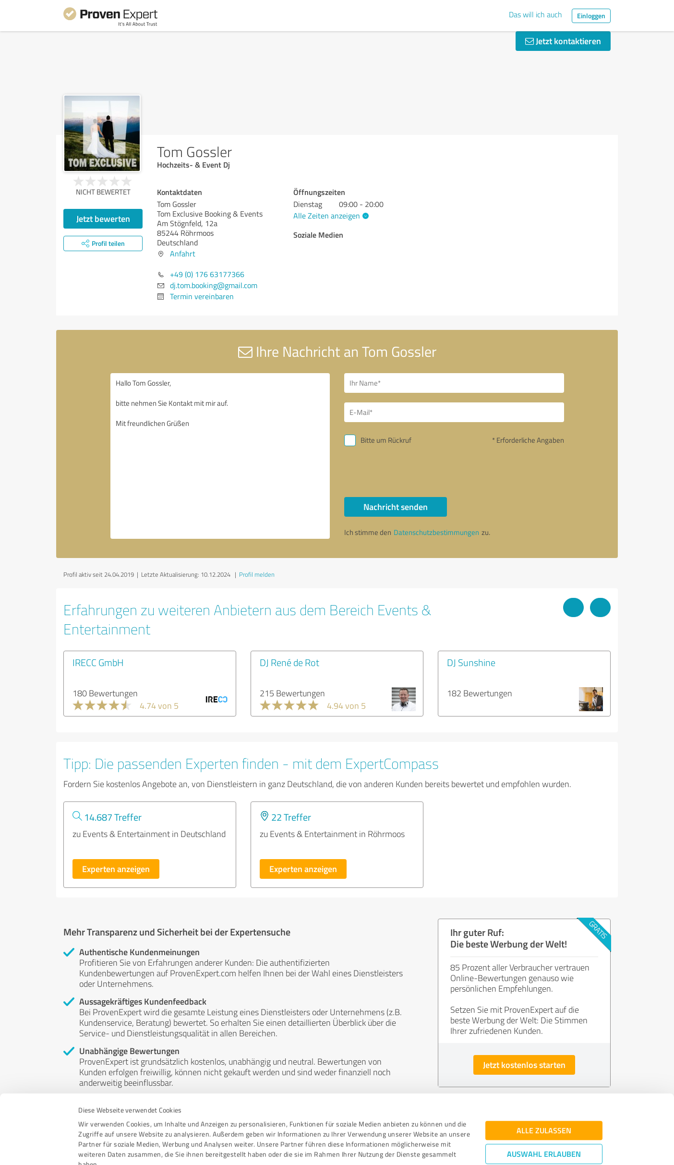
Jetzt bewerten (103, 218)
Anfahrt (182, 253)
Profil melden (257, 574)
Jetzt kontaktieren (563, 41)
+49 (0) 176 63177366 (207, 274)
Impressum (95, 1120)
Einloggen (591, 15)
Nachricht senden (395, 506)
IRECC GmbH (98, 662)
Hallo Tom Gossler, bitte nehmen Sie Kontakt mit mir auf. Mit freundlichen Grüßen (220, 456)
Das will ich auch (535, 14)
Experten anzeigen (116, 868)
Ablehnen (544, 1119)
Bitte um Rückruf (386, 440)
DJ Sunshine (471, 662)
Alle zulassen (544, 1065)
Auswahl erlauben (544, 1089)
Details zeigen (404, 1147)
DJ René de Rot (289, 662)
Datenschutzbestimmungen (160, 1120)
